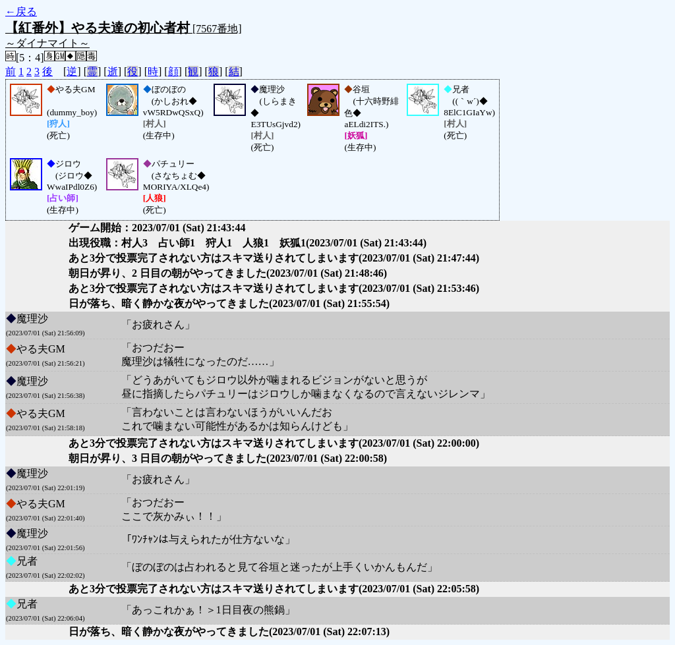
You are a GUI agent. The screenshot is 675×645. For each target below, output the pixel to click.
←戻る (21, 11)
